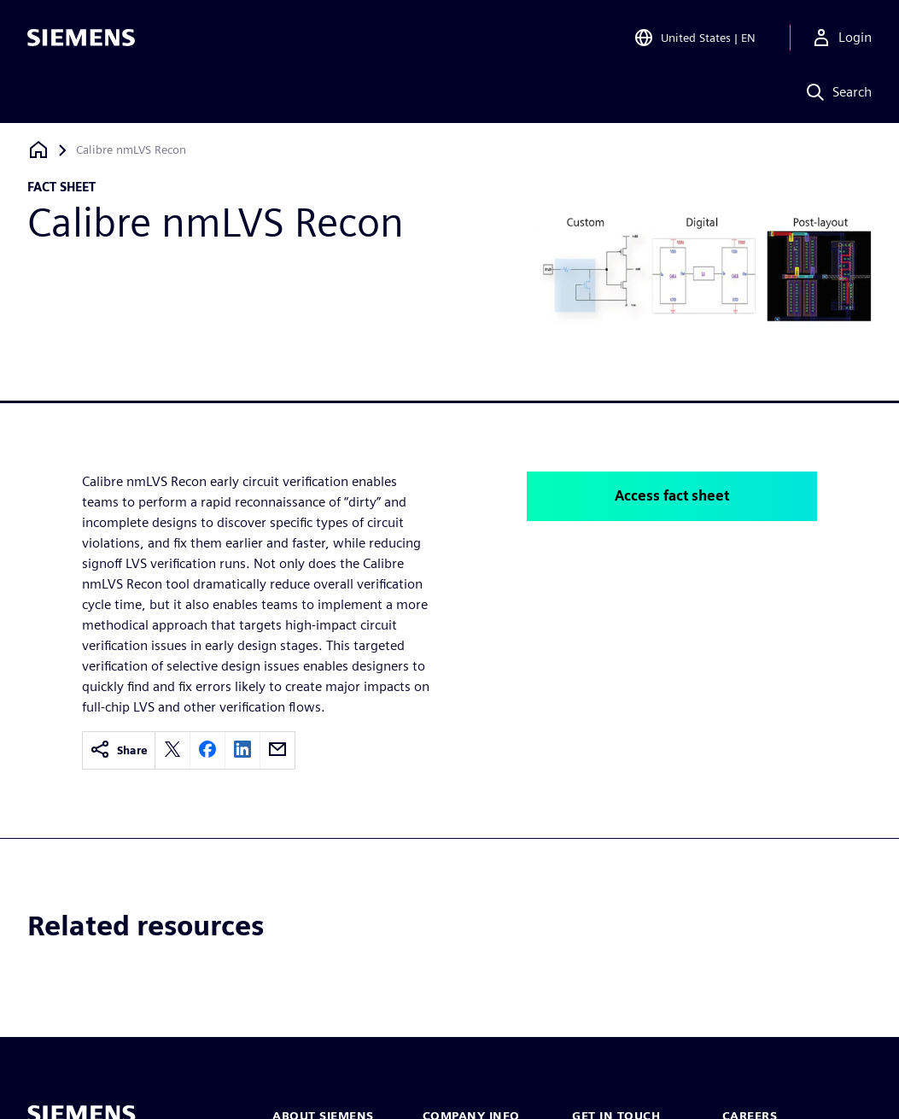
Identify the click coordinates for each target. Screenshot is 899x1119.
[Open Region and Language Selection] (694, 38)
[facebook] (207, 750)
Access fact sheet (672, 496)
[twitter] (172, 750)
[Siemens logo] (81, 37)
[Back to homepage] (38, 150)
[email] (277, 750)
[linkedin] (242, 750)
